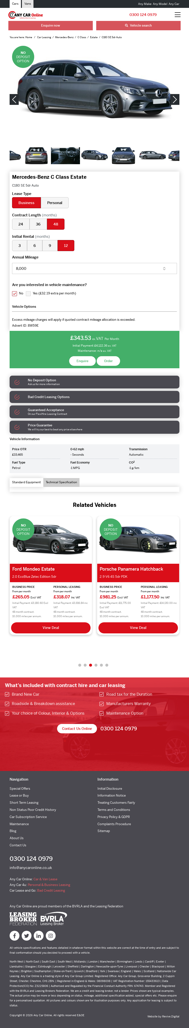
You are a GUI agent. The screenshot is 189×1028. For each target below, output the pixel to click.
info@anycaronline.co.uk (31, 867)
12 (66, 245)
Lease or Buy (19, 795)
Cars (15, 4)
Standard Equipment (26, 482)
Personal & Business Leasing (49, 885)
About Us (17, 838)
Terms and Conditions (113, 810)
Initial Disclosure (109, 789)
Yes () (54, 293)
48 (55, 224)
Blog (13, 831)
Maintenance (19, 824)
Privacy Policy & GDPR (113, 817)
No (21, 293)
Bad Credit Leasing (51, 890)
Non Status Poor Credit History (33, 810)
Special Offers (20, 789)
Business (26, 202)
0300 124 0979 (143, 14)
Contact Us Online (77, 728)
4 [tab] (95, 665)
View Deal (51, 628)
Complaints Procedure (114, 824)
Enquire (82, 361)
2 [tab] (85, 665)
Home (29, 37)
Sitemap (103, 831)
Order (108, 361)
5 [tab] (101, 665)
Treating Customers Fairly (116, 803)
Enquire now (50, 25)
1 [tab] (79, 665)
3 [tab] (90, 665)
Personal (54, 202)
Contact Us (18, 845)
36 (38, 224)
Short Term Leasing (24, 803)
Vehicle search (138, 25)
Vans (27, 4)
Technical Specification (61, 482)
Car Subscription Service (28, 817)
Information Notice (111, 795)
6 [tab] (106, 665)
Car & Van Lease (45, 879)
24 (20, 224)
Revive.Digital (170, 1016)
